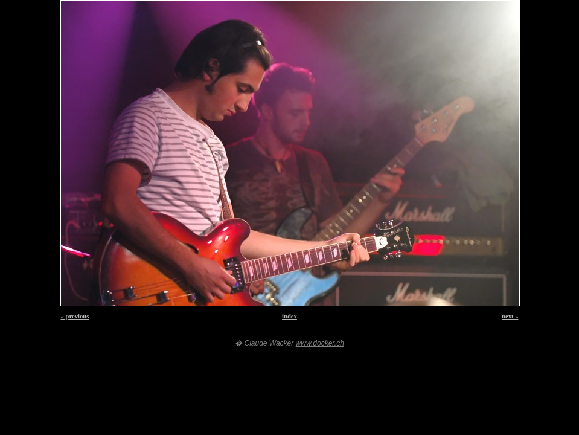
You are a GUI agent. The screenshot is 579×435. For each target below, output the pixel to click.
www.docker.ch (320, 343)
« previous (75, 316)
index (289, 316)
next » (510, 316)
